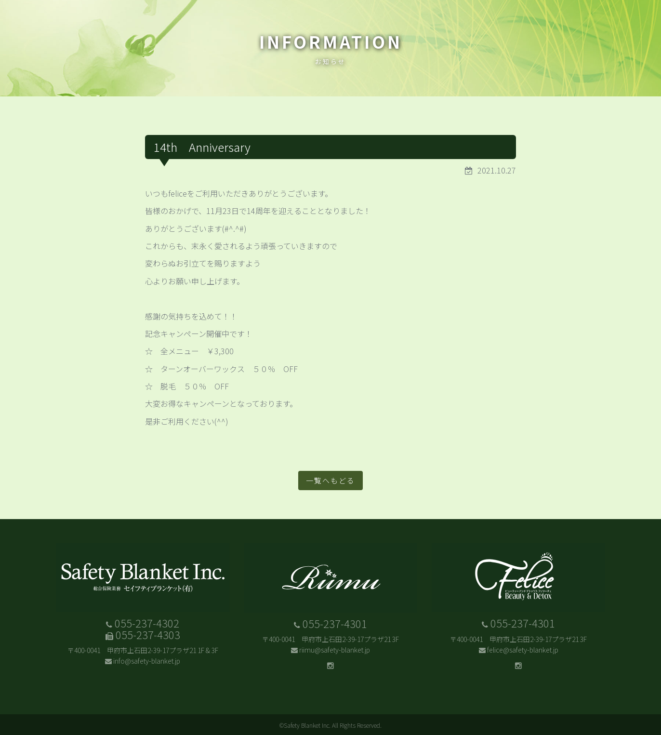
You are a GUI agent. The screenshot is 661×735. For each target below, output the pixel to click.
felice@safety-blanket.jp (522, 650)
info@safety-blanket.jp (146, 661)
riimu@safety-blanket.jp (334, 650)
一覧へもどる (330, 480)
